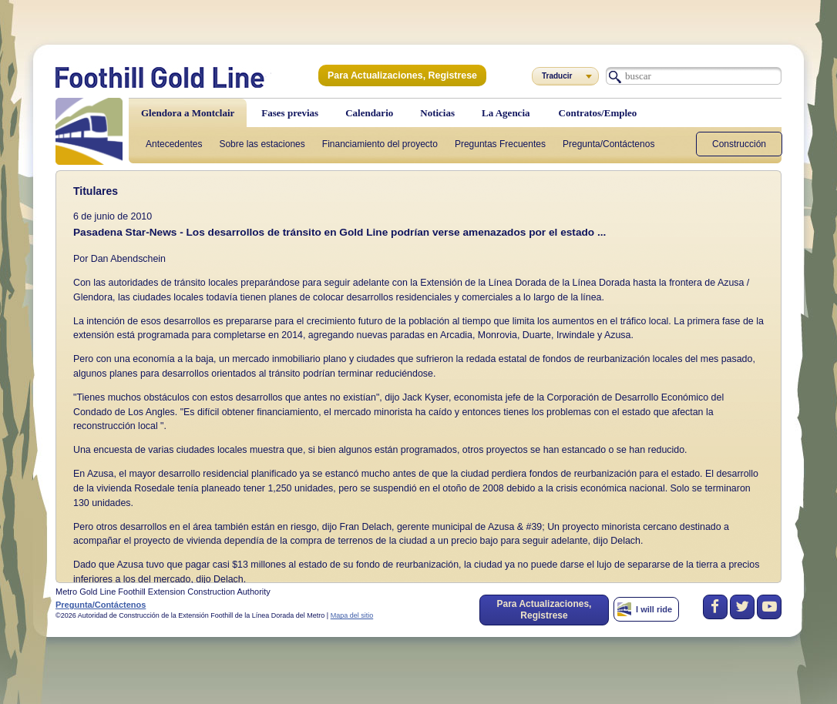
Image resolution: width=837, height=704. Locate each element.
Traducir (557, 76)
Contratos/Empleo (598, 113)
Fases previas (289, 113)
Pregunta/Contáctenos (608, 144)
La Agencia (505, 113)
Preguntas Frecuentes (500, 144)
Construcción (739, 144)
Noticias (437, 113)
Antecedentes (174, 144)
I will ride (654, 608)
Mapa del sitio (352, 615)
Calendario (369, 113)
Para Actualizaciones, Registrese (400, 75)
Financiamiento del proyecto (380, 144)
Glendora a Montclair (187, 113)
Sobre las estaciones (261, 144)
